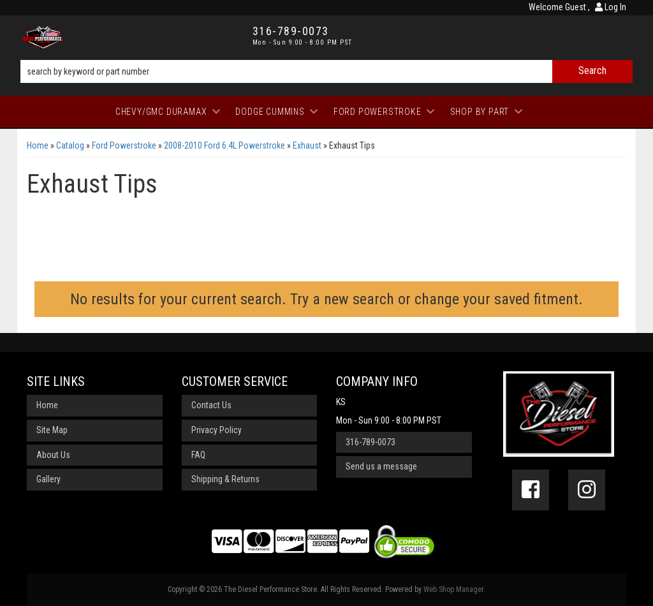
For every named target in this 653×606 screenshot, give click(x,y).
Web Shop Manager (453, 589)
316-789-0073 (370, 442)
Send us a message (381, 466)
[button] (326, 71)
